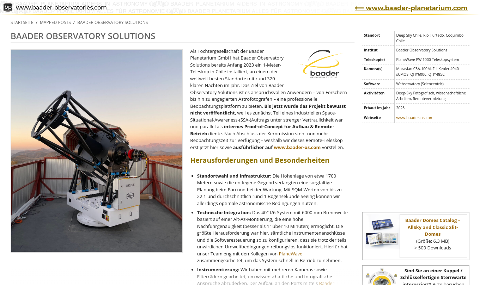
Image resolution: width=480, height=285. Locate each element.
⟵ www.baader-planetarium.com (411, 8)
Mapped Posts (55, 22)
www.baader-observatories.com (55, 8)
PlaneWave (291, 253)
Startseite (22, 22)
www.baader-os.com (297, 147)
